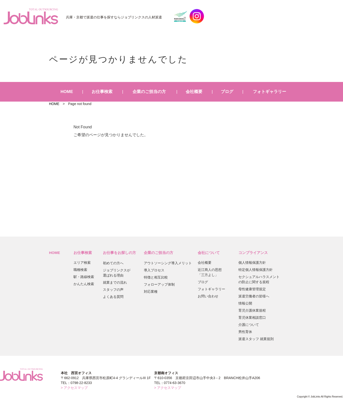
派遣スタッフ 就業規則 (256, 339)
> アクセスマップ (74, 388)
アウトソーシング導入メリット (168, 263)
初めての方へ (113, 263)
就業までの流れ (115, 282)
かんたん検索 (84, 284)
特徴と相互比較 (156, 277)
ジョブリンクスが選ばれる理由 (116, 272)
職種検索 (80, 270)
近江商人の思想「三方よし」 (210, 272)
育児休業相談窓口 (252, 317)
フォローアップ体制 (159, 284)
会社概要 (194, 91)
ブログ (227, 91)
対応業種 (151, 291)
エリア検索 (82, 263)
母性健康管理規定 (252, 289)
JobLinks (31, 16)
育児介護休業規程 (252, 310)
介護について (248, 325)
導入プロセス (154, 270)
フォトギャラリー (269, 91)
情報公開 (245, 303)
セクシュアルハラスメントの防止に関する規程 (259, 279)
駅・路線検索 (84, 277)
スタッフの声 (113, 290)
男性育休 (245, 332)
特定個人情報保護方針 (255, 270)
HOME (67, 91)
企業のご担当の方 (149, 91)
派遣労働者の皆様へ (253, 296)
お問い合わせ (208, 296)
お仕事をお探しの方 (119, 253)
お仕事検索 (102, 91)
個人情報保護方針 (252, 263)
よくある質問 (113, 297)
